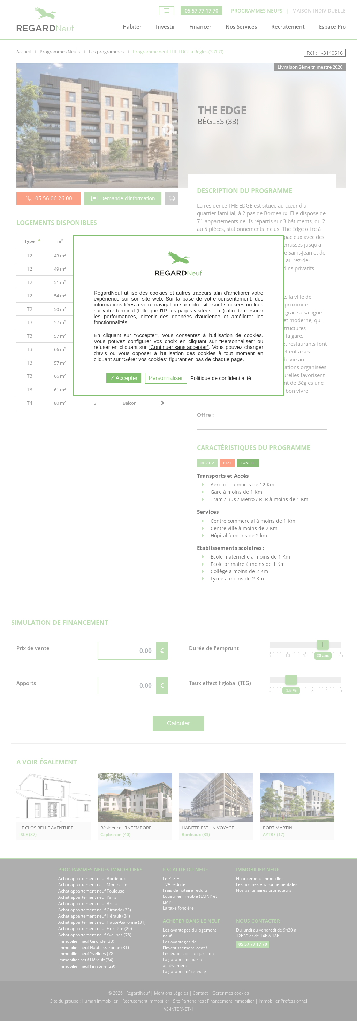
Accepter (124, 378)
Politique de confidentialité (220, 378)
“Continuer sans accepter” (179, 347)
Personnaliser (166, 378)
